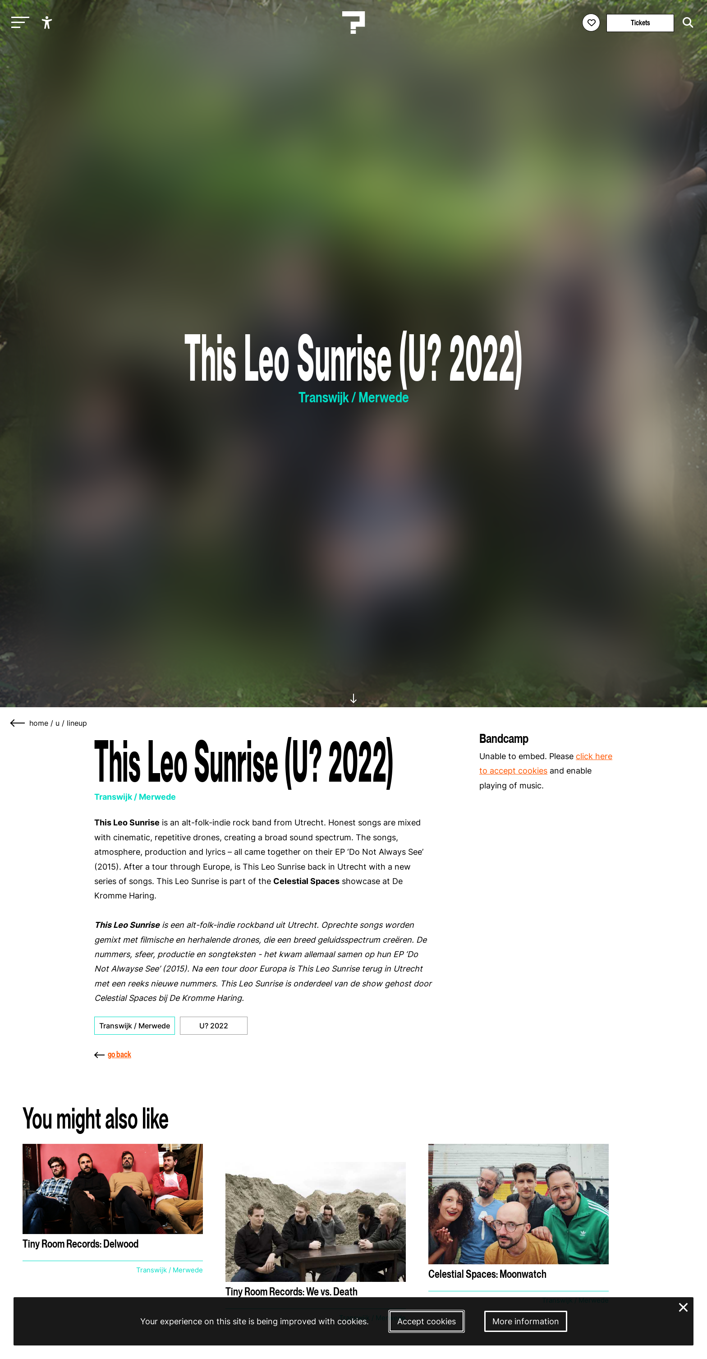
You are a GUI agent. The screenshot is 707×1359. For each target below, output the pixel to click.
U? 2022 (213, 1025)
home (38, 723)
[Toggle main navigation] (18, 22)
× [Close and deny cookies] (683, 1306)
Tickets (640, 22)
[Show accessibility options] (48, 22)
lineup (77, 723)
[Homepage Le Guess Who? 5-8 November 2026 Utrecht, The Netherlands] (353, 22)
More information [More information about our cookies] (525, 1321)
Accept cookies (426, 1321)
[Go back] (18, 723)
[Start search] (686, 22)
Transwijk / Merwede (134, 1025)
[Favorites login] (591, 23)
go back (112, 1054)
